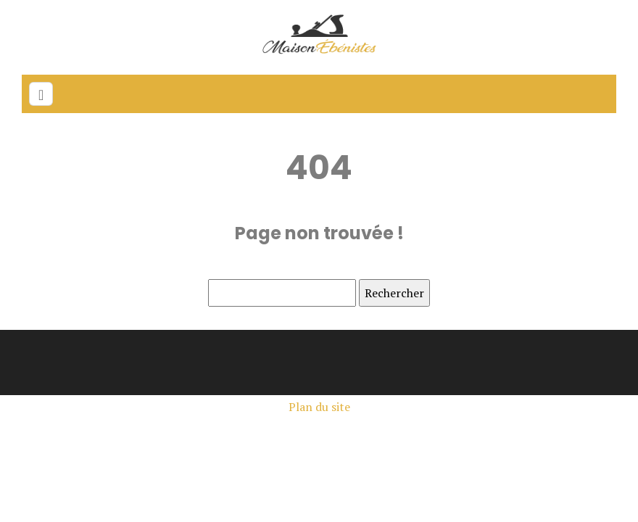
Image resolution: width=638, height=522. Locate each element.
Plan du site (319, 407)
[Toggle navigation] (41, 94)
